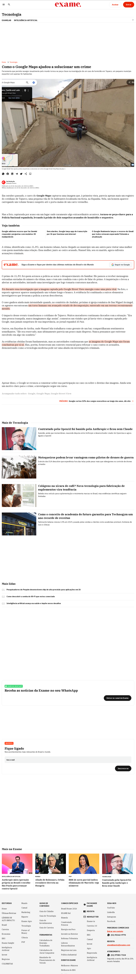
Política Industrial (69, 955)
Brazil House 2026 (69, 909)
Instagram (111, 917)
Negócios (6, 959)
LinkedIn (111, 912)
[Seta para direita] (130, 20)
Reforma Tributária (69, 938)
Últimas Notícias (9, 913)
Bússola (64, 918)
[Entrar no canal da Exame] (117, 698)
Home (4, 62)
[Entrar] (128, 4)
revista (90, 911)
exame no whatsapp (13, 686)
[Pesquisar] (9, 5)
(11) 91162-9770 (118, 935)
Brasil (4, 925)
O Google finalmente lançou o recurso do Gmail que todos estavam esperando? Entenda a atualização (113, 234)
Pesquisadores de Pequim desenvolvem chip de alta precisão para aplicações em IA (44, 589)
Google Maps (43, 393)
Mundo (24, 903)
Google (31, 393)
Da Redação (10, 181)
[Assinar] (115, 4)
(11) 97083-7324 (118, 955)
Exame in (91, 921)
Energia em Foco (68, 929)
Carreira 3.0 (92, 926)
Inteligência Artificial (7, 948)
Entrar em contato (115, 931)
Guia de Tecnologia (47, 916)
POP (23, 942)
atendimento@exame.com (118, 945)
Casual (24, 908)
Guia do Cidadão (46, 911)
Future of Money (25, 931)
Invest (4, 955)
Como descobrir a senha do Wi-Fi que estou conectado (31, 596)
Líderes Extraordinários (68, 944)
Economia (6, 934)
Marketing (25, 912)
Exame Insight (8, 943)
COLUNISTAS (7, 964)
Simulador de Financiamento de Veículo (47, 960)
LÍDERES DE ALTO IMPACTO (8, 919)
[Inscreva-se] (123, 768)
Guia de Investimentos (45, 921)
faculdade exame (92, 904)
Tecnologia (11, 14)
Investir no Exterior (69, 934)
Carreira (5, 929)
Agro (89, 948)
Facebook (111, 921)
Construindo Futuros (66, 923)
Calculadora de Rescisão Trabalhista (45, 943)
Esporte (24, 917)
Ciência (24, 937)
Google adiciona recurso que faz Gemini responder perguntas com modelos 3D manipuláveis (19, 234)
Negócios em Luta (68, 950)
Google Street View (61, 393)
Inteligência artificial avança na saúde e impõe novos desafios (34, 603)
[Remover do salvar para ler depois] (30, 173)
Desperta (9, 743)
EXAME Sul (66, 913)
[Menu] (3, 5)
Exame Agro (26, 921)
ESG (3, 938)
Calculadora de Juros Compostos (46, 951)
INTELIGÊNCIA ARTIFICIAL (25, 20)
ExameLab (6, 20)
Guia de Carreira (46, 927)
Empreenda (92, 953)
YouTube (111, 908)
